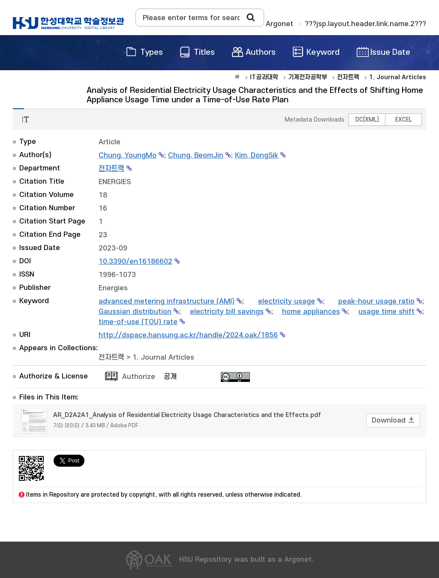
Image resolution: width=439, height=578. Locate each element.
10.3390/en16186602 (135, 261)
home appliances (311, 312)
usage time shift (386, 312)
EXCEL (403, 119)
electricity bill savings (227, 312)
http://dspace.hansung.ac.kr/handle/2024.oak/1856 (188, 335)
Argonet (279, 24)
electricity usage (286, 301)
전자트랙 (111, 169)
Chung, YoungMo (127, 155)
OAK (68, 23)
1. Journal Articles (163, 357)
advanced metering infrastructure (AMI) (167, 301)
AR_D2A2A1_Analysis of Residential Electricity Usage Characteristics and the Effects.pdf (187, 415)
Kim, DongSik (256, 155)
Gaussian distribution (135, 312)
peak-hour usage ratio (376, 301)
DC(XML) (367, 119)
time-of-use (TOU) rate (138, 322)
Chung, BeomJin (195, 155)
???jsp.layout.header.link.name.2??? (365, 24)
